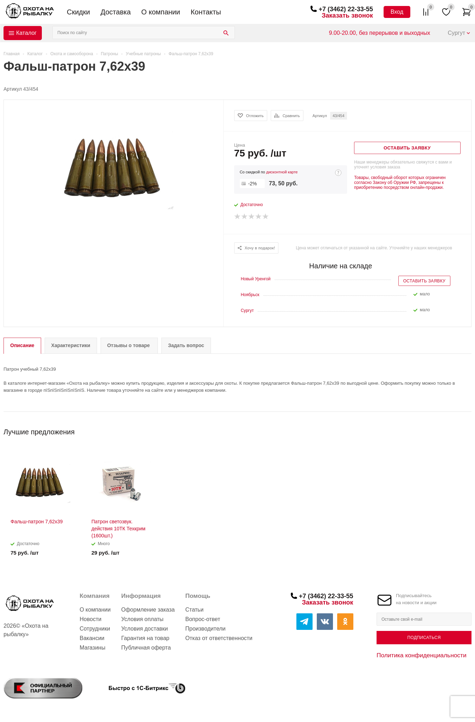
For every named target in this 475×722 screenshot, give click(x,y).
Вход (397, 12)
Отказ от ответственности (218, 638)
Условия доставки (144, 629)
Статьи (194, 610)
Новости (90, 619)
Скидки (78, 12)
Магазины (92, 648)
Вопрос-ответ (202, 619)
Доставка (116, 12)
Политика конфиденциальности (422, 655)
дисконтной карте (282, 172)
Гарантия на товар (145, 638)
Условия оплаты (142, 619)
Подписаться (424, 637)
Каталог (26, 33)
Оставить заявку (424, 281)
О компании (160, 12)
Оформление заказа (148, 610)
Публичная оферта (146, 648)
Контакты (206, 12)
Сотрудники (94, 629)
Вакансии (91, 638)
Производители (205, 629)
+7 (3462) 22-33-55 (346, 9)
